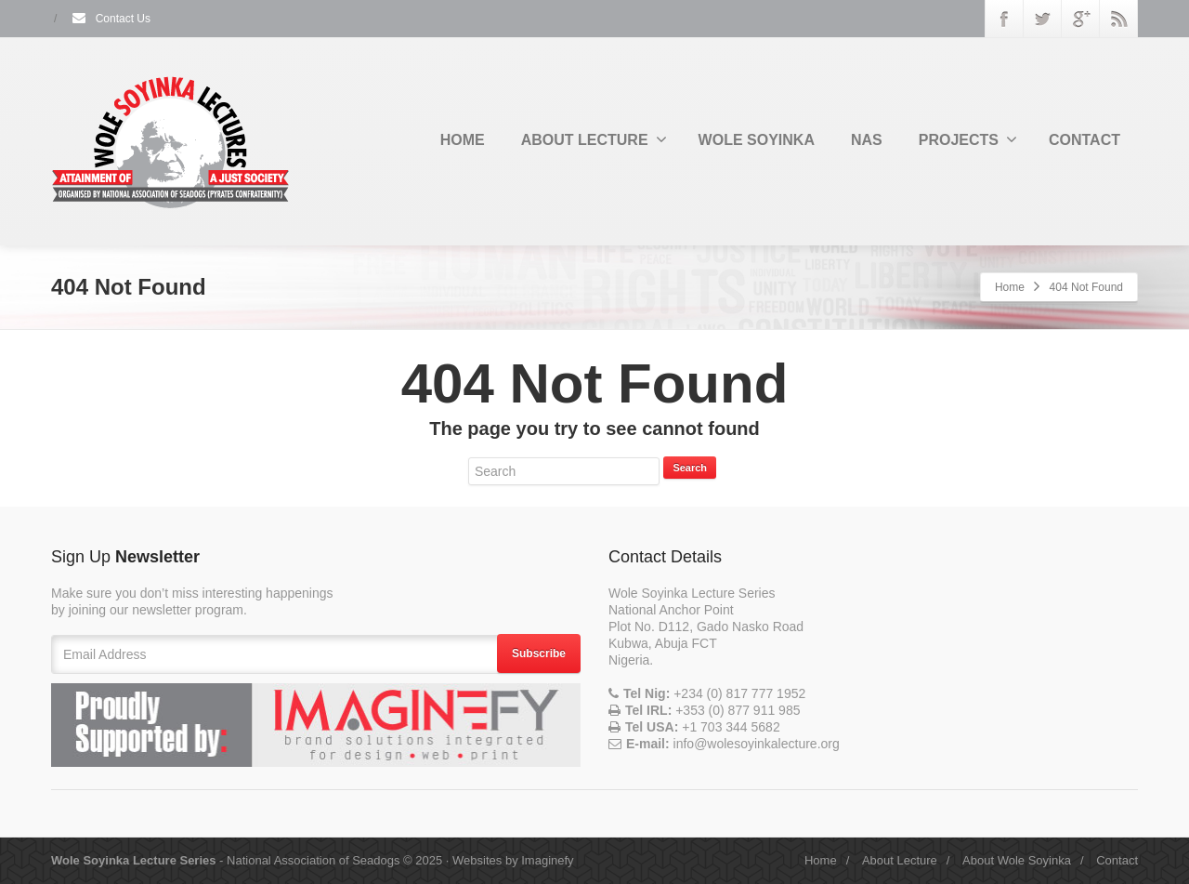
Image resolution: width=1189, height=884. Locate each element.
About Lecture (899, 860)
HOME (462, 140)
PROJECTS (968, 139)
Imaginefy (547, 860)
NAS (866, 140)
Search (690, 467)
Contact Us (110, 18)
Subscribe (539, 653)
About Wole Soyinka (1016, 860)
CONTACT (1084, 140)
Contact (1117, 860)
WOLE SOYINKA (757, 140)
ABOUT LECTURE (594, 139)
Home (1010, 287)
